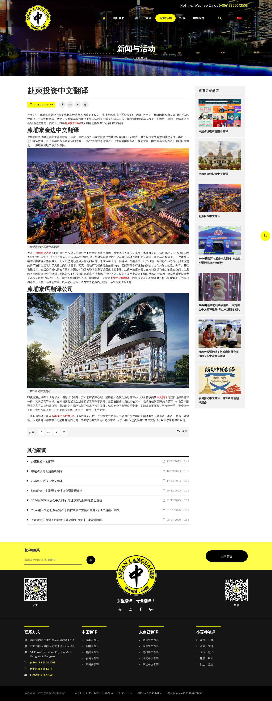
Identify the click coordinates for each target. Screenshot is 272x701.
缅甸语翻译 (92, 658)
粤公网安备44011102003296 (185, 693)
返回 (184, 431)
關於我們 (118, 18)
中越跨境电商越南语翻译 (110, 471)
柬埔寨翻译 (92, 664)
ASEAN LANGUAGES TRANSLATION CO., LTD (103, 693)
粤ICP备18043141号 (149, 693)
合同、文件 (206, 646)
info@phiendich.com (42, 674)
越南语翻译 (92, 640)
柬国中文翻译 (151, 664)
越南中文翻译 (151, 640)
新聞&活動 (165, 18)
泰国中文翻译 (151, 646)
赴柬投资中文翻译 (110, 461)
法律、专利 (206, 640)
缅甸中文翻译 (151, 658)
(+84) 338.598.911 (41, 668)
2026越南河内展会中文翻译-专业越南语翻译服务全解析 (110, 500)
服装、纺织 (206, 658)
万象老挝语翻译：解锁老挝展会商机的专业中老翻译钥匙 (110, 520)
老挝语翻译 (92, 652)
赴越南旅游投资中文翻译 (110, 481)
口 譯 (135, 18)
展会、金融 (206, 664)
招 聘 (182, 18)
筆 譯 (148, 18)
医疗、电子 (206, 652)
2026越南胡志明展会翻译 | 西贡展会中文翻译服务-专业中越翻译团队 (110, 510)
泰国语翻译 (92, 646)
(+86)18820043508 (233, 5)
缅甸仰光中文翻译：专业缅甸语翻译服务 (110, 490)
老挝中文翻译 (151, 652)
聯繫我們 (198, 18)
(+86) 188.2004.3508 (42, 662)
